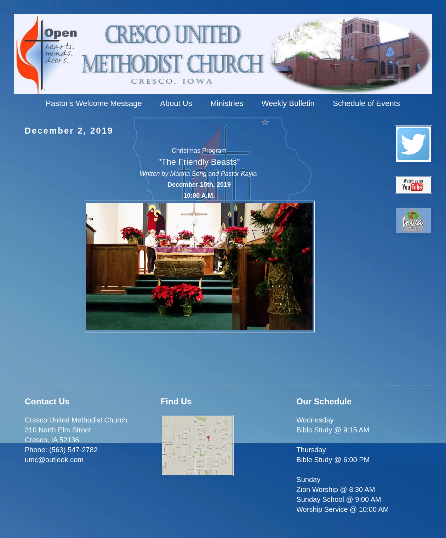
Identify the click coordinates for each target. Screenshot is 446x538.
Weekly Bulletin (288, 103)
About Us (176, 103)
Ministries (226, 103)
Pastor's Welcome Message (94, 103)
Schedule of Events (366, 103)
